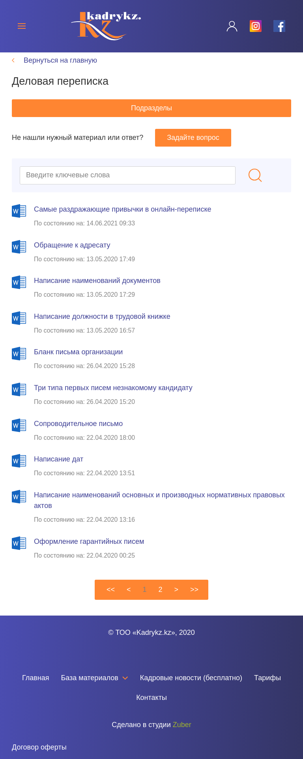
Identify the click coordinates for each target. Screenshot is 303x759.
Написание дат (58, 468)
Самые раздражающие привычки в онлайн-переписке (122, 218)
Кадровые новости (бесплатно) (191, 687)
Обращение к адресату (72, 254)
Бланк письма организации (78, 361)
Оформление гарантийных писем (89, 550)
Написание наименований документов (97, 290)
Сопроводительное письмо (78, 433)
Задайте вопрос (193, 147)
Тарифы (267, 687)
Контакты (151, 707)
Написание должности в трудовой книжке (102, 325)
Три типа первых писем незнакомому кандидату (113, 397)
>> (194, 599)
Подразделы (151, 117)
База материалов (94, 687)
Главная (35, 687)
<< (111, 599)
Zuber (182, 734)
